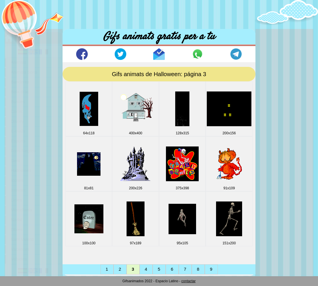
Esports (18, 140)
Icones (17, 180)
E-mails (18, 131)
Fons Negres (23, 150)
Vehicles (19, 258)
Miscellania (21, 209)
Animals (18, 62)
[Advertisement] (159, 13)
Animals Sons (24, 71)
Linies (16, 199)
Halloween (21, 170)
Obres (17, 229)
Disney (17, 121)
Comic (17, 111)
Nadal (16, 219)
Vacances (20, 249)
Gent (15, 160)
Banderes (20, 81)
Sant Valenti (22, 239)
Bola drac (20, 91)
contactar (188, 281)
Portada (24, 37)
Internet (18, 190)
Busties (18, 101)
